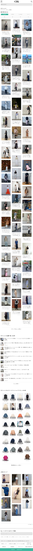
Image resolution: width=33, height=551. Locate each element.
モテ (10, 536)
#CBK (16, 549)
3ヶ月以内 (20, 14)
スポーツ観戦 (6, 536)
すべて (28, 14)
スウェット (23, 536)
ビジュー (16, 536)
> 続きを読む (8, 35)
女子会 (2, 536)
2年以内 (4, 14)
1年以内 (12, 14)
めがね (28, 536)
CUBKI (16, 1)
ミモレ (20, 536)
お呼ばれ (13, 536)
